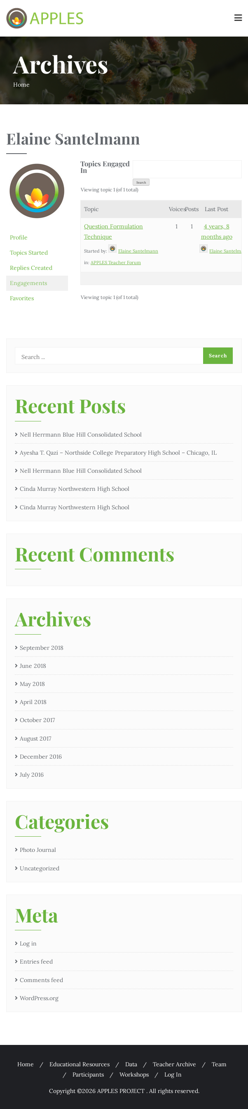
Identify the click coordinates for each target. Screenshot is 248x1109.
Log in (28, 943)
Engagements (28, 283)
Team (219, 1064)
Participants (88, 1074)
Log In (173, 1074)
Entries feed (36, 961)
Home (21, 84)
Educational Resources (79, 1064)
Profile (19, 237)
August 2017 (35, 738)
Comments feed (41, 980)
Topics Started (29, 252)
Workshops (134, 1074)
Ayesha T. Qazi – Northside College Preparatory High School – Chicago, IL (118, 452)
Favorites (22, 298)
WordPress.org (39, 998)
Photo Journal (38, 850)
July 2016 (32, 774)
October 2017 (37, 720)
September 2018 (41, 647)
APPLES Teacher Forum (116, 262)
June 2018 (33, 666)
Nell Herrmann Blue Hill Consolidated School (81, 434)
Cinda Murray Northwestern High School (74, 488)
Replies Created (31, 267)
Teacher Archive (174, 1064)
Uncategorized (39, 868)
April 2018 (33, 702)
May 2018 (32, 684)
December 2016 (41, 756)
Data (131, 1064)
